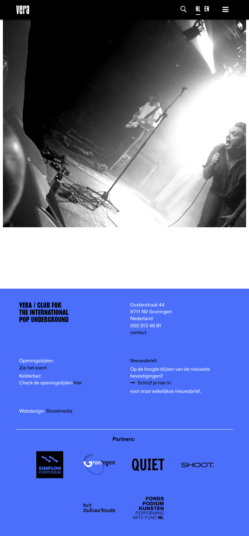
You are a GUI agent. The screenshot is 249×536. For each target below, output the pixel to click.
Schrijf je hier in (154, 383)
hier (78, 383)
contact (138, 332)
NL (198, 9)
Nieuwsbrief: (144, 360)
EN (206, 9)
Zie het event (33, 368)
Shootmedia (59, 411)
